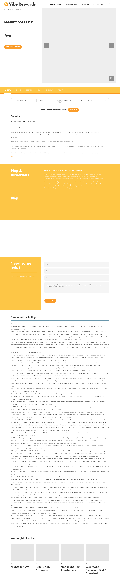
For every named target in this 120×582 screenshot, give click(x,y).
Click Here (73, 109)
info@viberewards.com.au (26, 276)
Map (39, 90)
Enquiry (49, 90)
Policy (60, 90)
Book (18, 90)
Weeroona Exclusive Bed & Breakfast (96, 570)
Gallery (7, 90)
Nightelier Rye (20, 567)
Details (29, 90)
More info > (15, 156)
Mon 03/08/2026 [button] (20, 100)
